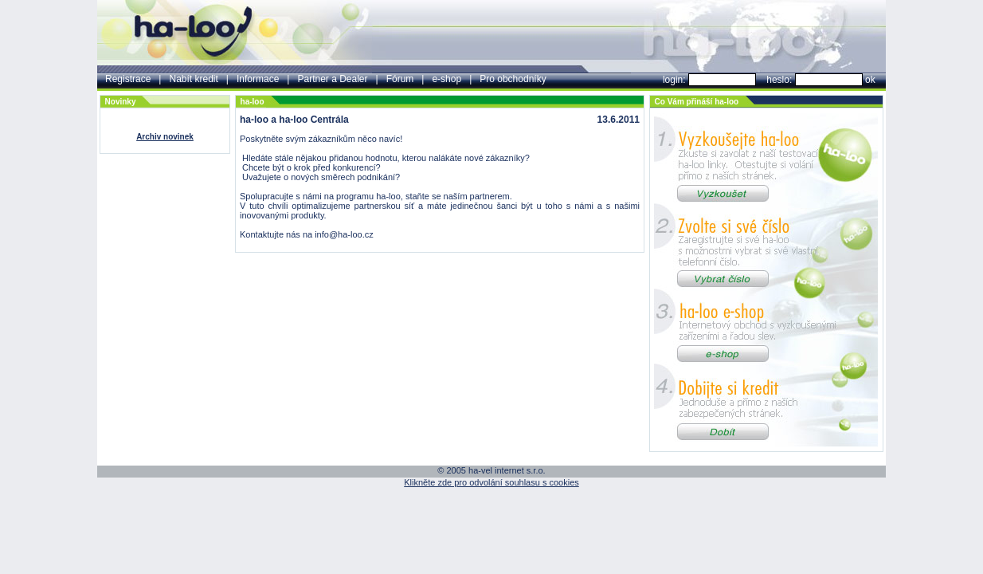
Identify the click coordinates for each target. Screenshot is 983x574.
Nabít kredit (193, 79)
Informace (258, 79)
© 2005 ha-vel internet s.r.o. (491, 470)
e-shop (446, 79)
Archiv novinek (165, 136)
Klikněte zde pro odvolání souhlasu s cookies (491, 482)
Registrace (128, 79)
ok (870, 79)
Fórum (400, 79)
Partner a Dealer (332, 79)
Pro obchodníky (513, 79)
